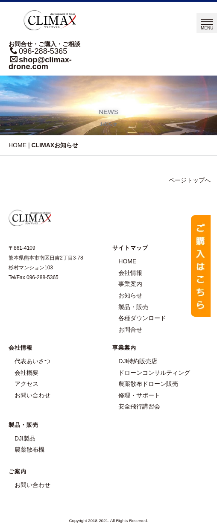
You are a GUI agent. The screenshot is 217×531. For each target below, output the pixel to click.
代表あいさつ (32, 361)
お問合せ (130, 329)
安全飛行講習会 (139, 406)
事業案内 (130, 283)
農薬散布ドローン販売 (148, 383)
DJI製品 (25, 438)
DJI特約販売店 (137, 361)
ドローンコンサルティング (154, 372)
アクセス (26, 383)
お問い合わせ (32, 395)
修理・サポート (139, 395)
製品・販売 (133, 306)
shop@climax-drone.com (40, 63)
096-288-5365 (43, 51)
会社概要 (26, 372)
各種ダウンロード (142, 318)
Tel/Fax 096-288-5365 (34, 277)
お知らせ (130, 295)
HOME (17, 145)
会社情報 (130, 272)
